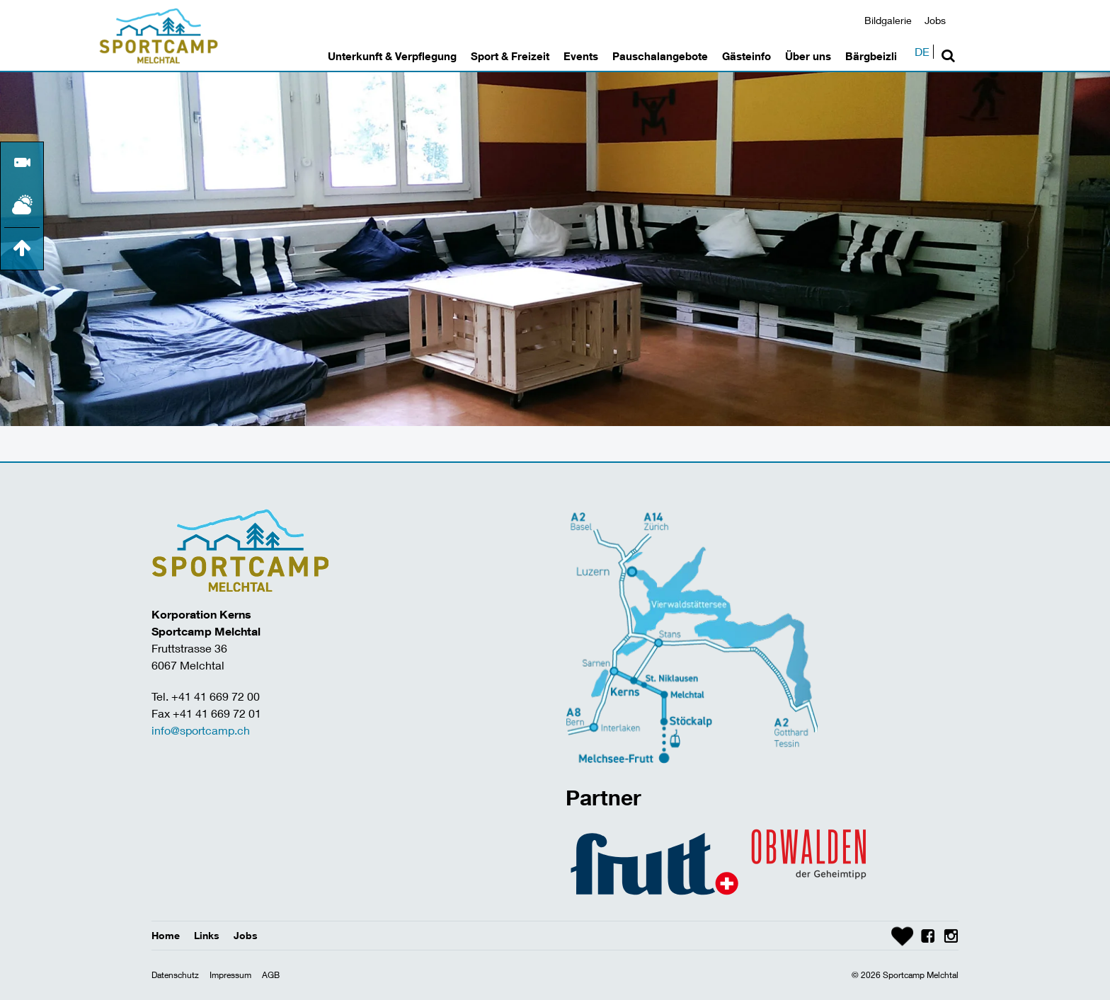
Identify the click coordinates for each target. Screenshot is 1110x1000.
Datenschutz (175, 975)
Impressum (230, 975)
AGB (271, 975)
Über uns (808, 56)
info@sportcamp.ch (200, 730)
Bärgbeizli (871, 56)
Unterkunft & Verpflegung (392, 56)
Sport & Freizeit (510, 56)
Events (580, 56)
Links (206, 935)
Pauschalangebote (660, 56)
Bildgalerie (888, 20)
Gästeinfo (746, 56)
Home (165, 935)
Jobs (935, 20)
